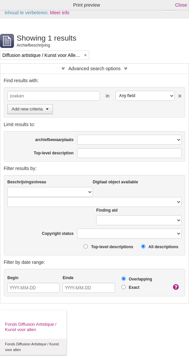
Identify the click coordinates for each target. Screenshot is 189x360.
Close (181, 5)
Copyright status (58, 233)
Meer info (59, 12)
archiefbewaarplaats (54, 139)
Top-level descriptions (108, 246)
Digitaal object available (115, 182)
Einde (68, 277)
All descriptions (159, 246)
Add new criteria (30, 108)
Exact (130, 287)
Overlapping (136, 278)
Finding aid (106, 210)
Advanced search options (94, 68)
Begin (12, 277)
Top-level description (54, 153)
